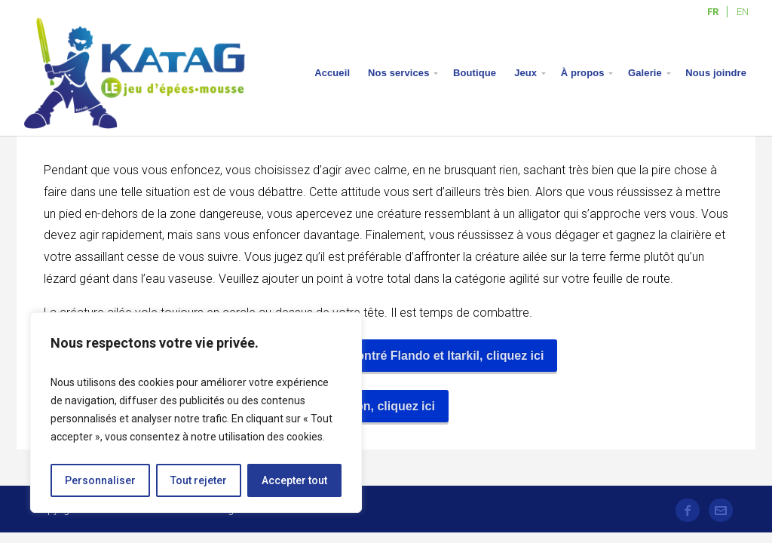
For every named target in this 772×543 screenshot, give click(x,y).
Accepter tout (294, 480)
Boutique (474, 72)
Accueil (332, 72)
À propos (583, 72)
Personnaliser (100, 480)
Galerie (645, 72)
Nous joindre (715, 72)
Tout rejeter (198, 480)
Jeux (525, 72)
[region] (196, 412)
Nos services (398, 72)
